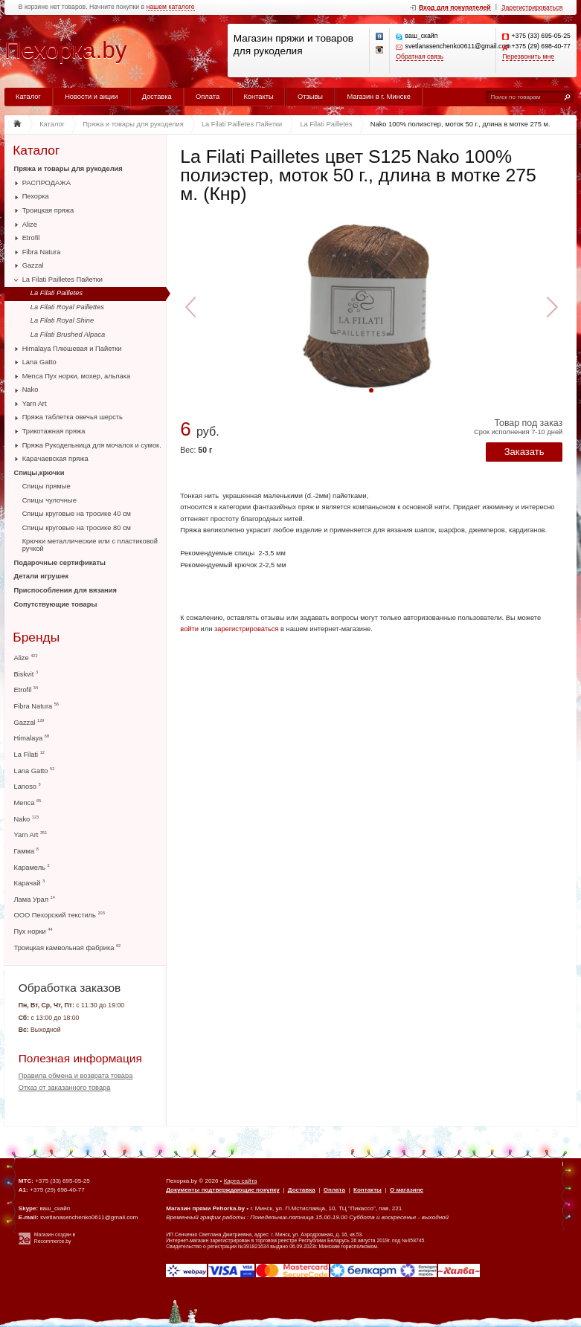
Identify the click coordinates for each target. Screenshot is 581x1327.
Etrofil (31, 238)
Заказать (524, 451)
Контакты (258, 96)
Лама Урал (34, 899)
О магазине (406, 1189)
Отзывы (310, 96)
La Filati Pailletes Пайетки (62, 279)
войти (189, 629)
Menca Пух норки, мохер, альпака (76, 376)
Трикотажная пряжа (54, 431)
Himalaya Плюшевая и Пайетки (72, 348)
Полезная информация (80, 1058)
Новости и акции (91, 96)
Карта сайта (240, 1181)
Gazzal (33, 265)
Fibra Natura (41, 252)
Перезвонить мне (528, 57)
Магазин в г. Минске (378, 96)
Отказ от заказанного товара (65, 1087)
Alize (29, 224)
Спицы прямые (46, 486)
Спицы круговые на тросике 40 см (76, 513)
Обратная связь (419, 57)
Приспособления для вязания (65, 590)
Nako (30, 389)
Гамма (26, 851)
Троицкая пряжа (48, 210)
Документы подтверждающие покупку (223, 1189)
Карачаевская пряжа (55, 458)
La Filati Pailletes (57, 293)
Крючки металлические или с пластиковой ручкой (90, 544)
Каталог (28, 96)
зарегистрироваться (246, 629)
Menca (28, 802)
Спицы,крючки (39, 473)
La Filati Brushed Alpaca (68, 334)
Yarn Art (34, 403)
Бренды (36, 637)
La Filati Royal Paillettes (67, 307)
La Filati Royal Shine (62, 320)
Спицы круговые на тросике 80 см (76, 528)
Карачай (29, 883)
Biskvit (26, 674)
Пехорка (35, 196)
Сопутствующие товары (55, 604)
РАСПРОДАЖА (46, 183)
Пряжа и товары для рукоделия (68, 168)
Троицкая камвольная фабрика (67, 947)
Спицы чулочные (49, 500)
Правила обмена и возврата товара (76, 1075)
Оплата (207, 96)
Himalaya (32, 738)
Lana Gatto (39, 362)
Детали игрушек (41, 576)
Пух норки (33, 931)
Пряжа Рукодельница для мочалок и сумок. (91, 445)
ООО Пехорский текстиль (59, 915)
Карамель (32, 867)
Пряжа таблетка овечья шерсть (72, 417)
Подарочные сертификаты (60, 562)
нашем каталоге (171, 7)
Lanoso (27, 786)
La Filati (29, 754)
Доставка (157, 96)
